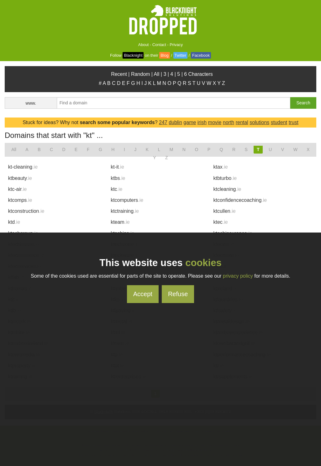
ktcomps (20, 200)
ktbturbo (225, 178)
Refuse (178, 294)
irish (202, 122)
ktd (14, 222)
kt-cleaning (23, 167)
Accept (142, 294)
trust (293, 122)
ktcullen (224, 211)
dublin (175, 122)
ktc (116, 189)
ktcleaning (227, 189)
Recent (119, 74)
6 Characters (198, 74)
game (189, 122)
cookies (203, 262)
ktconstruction (26, 211)
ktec (220, 222)
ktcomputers (127, 200)
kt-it (117, 167)
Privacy (176, 44)
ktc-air (17, 189)
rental (242, 122)
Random (140, 74)
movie (215, 122)
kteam (120, 222)
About (143, 44)
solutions (259, 122)
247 (163, 122)
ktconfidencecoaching (240, 200)
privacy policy (238, 276)
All (157, 74)
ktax (220, 167)
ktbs (118, 178)
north (228, 122)
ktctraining (125, 211)
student (279, 122)
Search (303, 102)
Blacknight (133, 55)
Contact (159, 44)
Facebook (201, 55)
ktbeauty (20, 178)
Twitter (181, 55)
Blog (164, 55)
